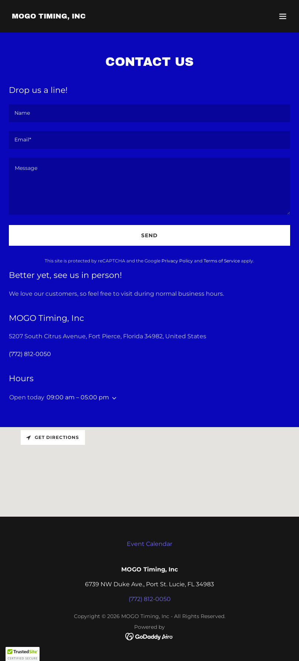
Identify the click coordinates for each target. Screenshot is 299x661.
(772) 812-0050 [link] (30, 354)
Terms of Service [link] (222, 261)
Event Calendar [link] (149, 543)
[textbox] (149, 113)
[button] (282, 16)
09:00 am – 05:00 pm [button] (78, 397)
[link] (49, 16)
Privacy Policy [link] (177, 261)
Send (149, 235)
